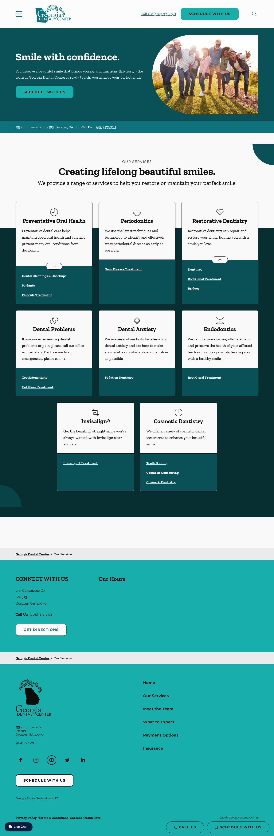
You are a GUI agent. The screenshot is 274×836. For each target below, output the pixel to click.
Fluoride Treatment (37, 295)
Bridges (193, 288)
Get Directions (41, 630)
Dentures (195, 269)
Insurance (153, 748)
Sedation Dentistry (119, 377)
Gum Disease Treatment (123, 269)
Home (149, 682)
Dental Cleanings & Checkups (44, 276)
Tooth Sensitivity (35, 377)
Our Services (156, 695)
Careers (76, 818)
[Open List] (54, 266)
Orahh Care (92, 818)
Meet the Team (158, 709)
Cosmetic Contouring (162, 473)
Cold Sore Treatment (37, 387)
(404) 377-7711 (106, 127)
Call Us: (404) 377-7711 (158, 14)
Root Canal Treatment (204, 279)
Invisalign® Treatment (80, 463)
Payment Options (160, 735)
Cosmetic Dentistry (161, 482)
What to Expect (158, 722)
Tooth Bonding (157, 463)
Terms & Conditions (53, 818)
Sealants (28, 285)
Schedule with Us (210, 14)
